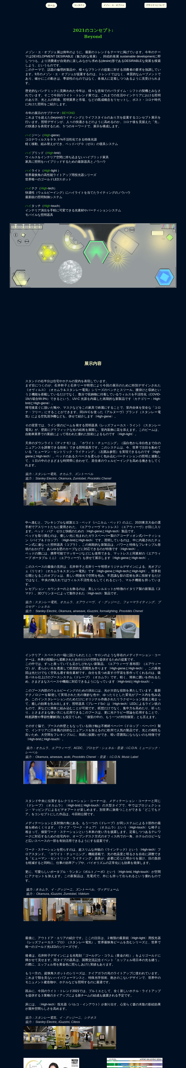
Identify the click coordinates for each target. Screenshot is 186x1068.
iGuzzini (92, 611)
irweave (80, 611)
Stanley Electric (46, 478)
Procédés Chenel (99, 478)
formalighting (108, 611)
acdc (67, 757)
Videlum (83, 894)
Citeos (75, 1022)
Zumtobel (79, 478)
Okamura (64, 478)
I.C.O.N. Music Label (124, 757)
